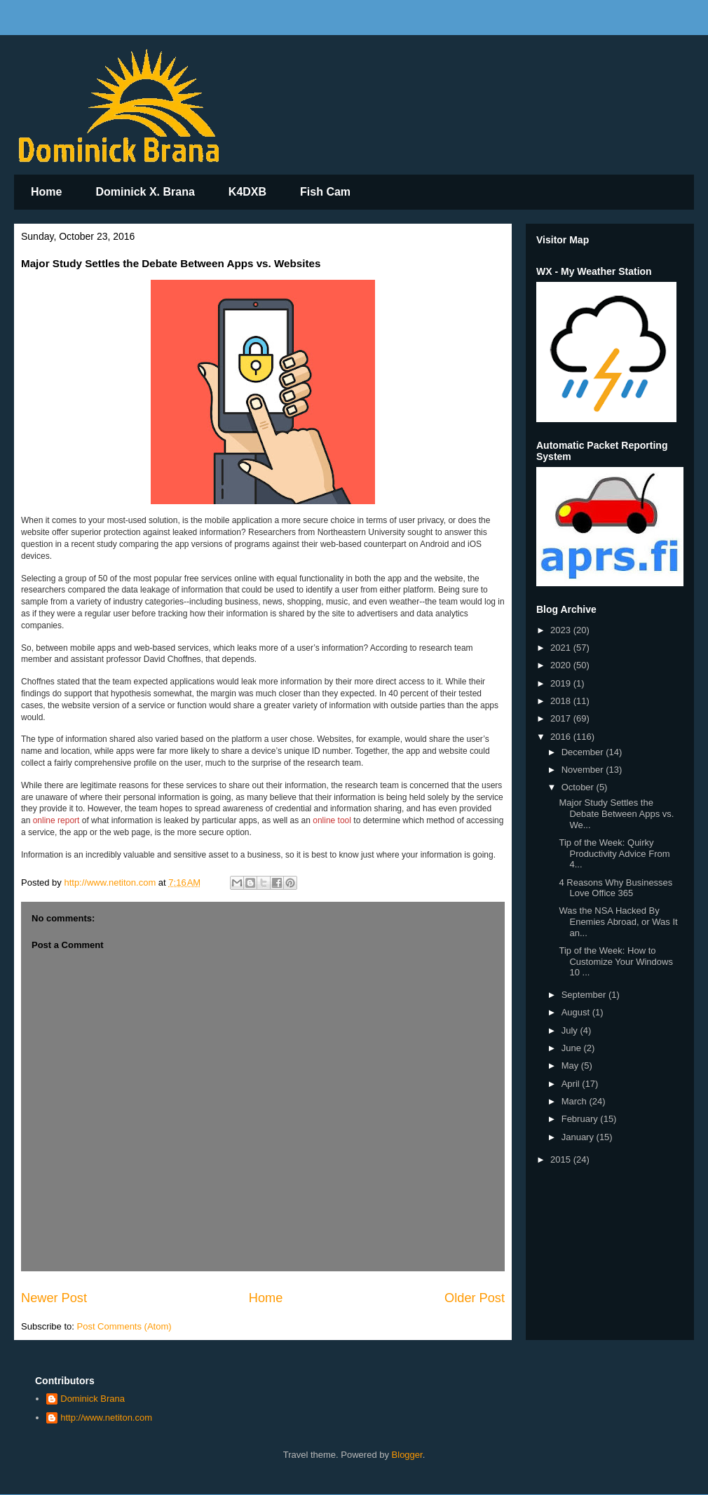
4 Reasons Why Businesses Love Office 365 (615, 888)
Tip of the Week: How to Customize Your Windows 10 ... (615, 961)
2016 (561, 736)
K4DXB (247, 192)
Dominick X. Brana (144, 192)
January (579, 1137)
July (570, 1030)
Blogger (407, 1454)
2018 (561, 701)
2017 (561, 718)
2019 (561, 683)
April (572, 1083)
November (583, 769)
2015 (561, 1159)
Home (46, 192)
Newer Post (54, 1298)
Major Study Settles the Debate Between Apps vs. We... (616, 813)
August (576, 1012)
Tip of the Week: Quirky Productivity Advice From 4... (614, 853)
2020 (561, 665)
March (575, 1101)
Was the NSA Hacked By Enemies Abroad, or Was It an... (618, 921)
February (581, 1119)
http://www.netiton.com (106, 1417)
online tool (332, 820)
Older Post (474, 1298)
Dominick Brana (92, 1398)
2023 (561, 630)
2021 (561, 647)
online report (56, 820)
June (572, 1048)
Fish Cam (325, 192)
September (584, 994)
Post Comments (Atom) (124, 1326)
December (583, 752)
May (571, 1065)
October (579, 787)
